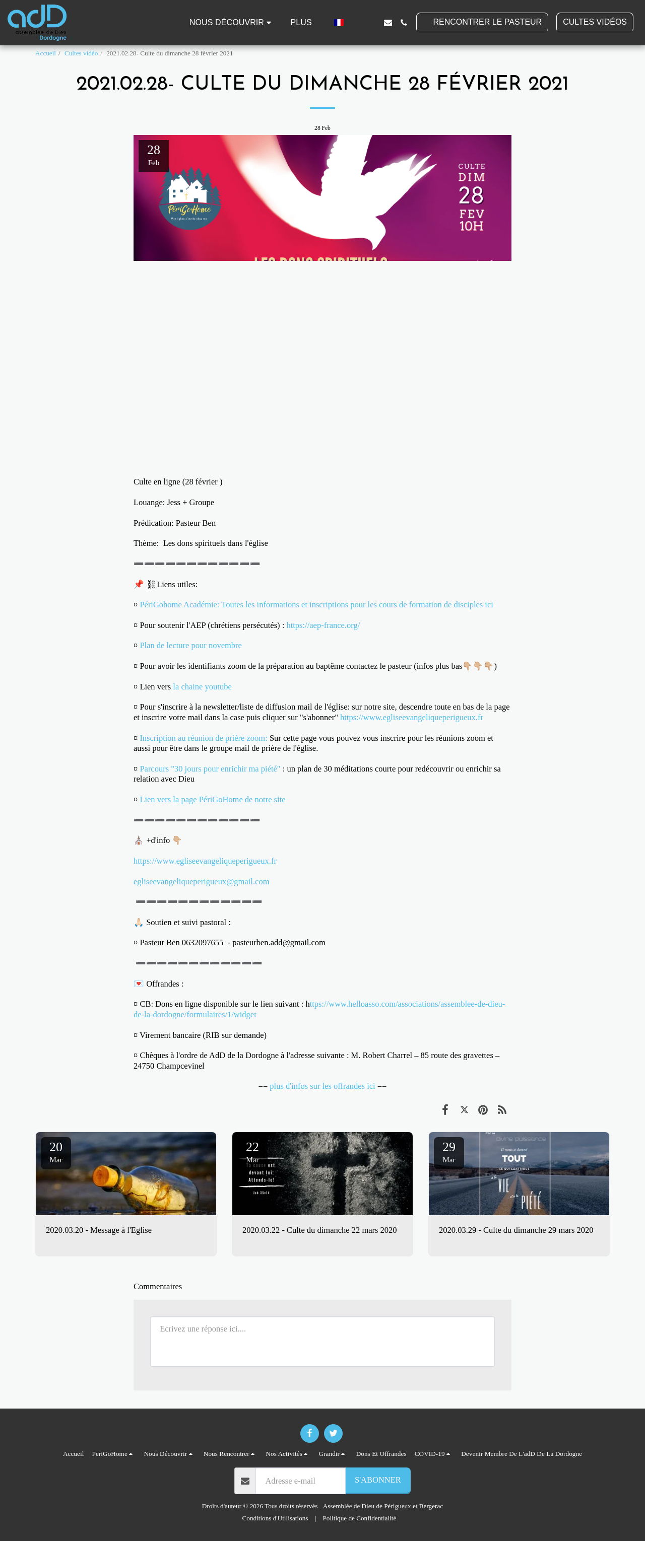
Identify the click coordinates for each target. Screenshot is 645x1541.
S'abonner (378, 1480)
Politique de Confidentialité (360, 1518)
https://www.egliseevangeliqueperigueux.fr (411, 717)
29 (449, 1152)
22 (252, 1152)
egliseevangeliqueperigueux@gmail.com (201, 881)
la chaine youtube (202, 686)
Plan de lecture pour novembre (191, 645)
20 (56, 1152)
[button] (232, 23)
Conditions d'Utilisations (275, 1518)
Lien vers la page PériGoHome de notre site (212, 799)
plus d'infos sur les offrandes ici (322, 1086)
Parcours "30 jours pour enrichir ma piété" (210, 769)
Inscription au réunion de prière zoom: (203, 738)
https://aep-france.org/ (324, 625)
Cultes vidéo (81, 53)
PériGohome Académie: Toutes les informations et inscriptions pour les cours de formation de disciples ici (317, 604)
